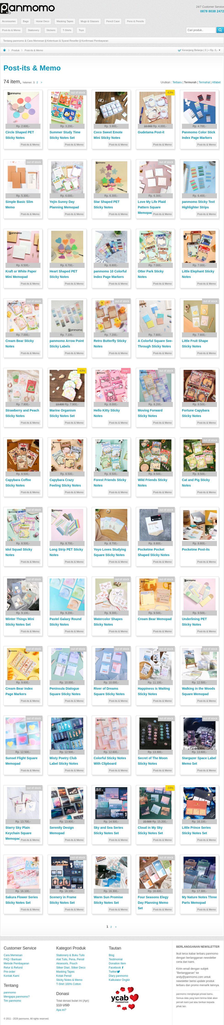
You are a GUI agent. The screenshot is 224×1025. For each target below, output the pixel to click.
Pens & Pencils (135, 21)
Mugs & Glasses (90, 21)
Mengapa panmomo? (16, 996)
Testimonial (116, 959)
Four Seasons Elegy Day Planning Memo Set (153, 902)
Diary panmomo (118, 975)
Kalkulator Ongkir (119, 980)
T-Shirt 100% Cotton (68, 984)
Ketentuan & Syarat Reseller (63, 40)
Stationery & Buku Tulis (70, 955)
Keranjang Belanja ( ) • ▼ (201, 50)
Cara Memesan (13, 955)
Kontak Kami (11, 975)
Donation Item (117, 963)
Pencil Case (113, 21)
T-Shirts (67, 30)
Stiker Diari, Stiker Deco (70, 967)
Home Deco (42, 21)
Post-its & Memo (11, 30)
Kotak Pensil (64, 975)
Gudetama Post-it (151, 132)
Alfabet (216, 82)
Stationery (33, 30)
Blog (111, 955)
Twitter (113, 971)
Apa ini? (61, 1010)
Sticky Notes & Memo (69, 980)
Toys (81, 30)
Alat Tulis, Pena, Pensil (70, 959)
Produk (16, 50)
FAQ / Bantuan (13, 959)
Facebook (115, 967)
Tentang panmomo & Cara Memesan (23, 40)
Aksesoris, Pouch (66, 963)
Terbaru (177, 82)
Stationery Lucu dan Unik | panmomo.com (27, 8)
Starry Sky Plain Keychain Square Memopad (18, 833)
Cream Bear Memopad (155, 619)
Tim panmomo (12, 1000)
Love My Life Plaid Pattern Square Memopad (152, 207)
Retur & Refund (13, 967)
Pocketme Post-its (196, 549)
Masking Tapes (64, 21)
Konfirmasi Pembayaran (94, 40)
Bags (26, 21)
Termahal (204, 82)
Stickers (50, 30)
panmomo (10, 992)
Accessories (9, 21)
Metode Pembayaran (16, 963)
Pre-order (9, 971)
